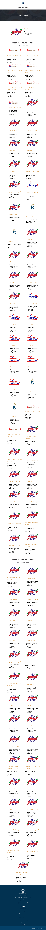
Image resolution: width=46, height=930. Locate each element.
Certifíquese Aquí (23, 919)
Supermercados (23, 913)
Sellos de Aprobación (23, 921)
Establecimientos (23, 911)
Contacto (23, 924)
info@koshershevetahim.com (23, 901)
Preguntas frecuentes (23, 922)
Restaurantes (23, 910)
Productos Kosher (23, 908)
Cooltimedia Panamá (41, 928)
